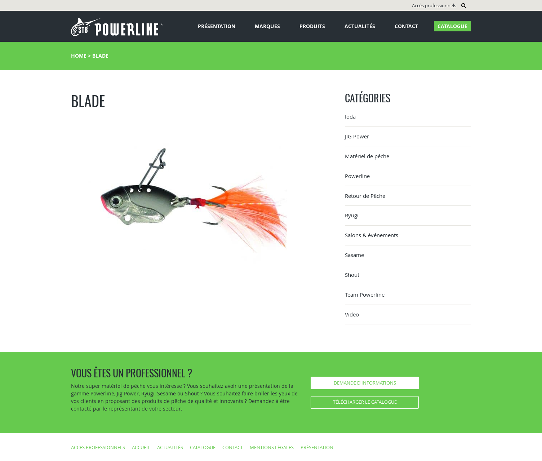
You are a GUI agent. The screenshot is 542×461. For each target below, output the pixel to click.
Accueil (141, 447)
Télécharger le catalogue (365, 402)
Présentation (216, 26)
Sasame (354, 254)
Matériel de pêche (367, 156)
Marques (267, 26)
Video (352, 314)
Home (78, 55)
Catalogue (452, 26)
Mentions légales (272, 447)
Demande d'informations (365, 383)
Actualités (360, 26)
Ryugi (352, 215)
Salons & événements (371, 235)
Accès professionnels (434, 5)
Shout (352, 274)
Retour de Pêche (365, 195)
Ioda (350, 116)
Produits (312, 26)
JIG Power (357, 136)
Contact (406, 26)
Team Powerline (365, 294)
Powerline (357, 175)
